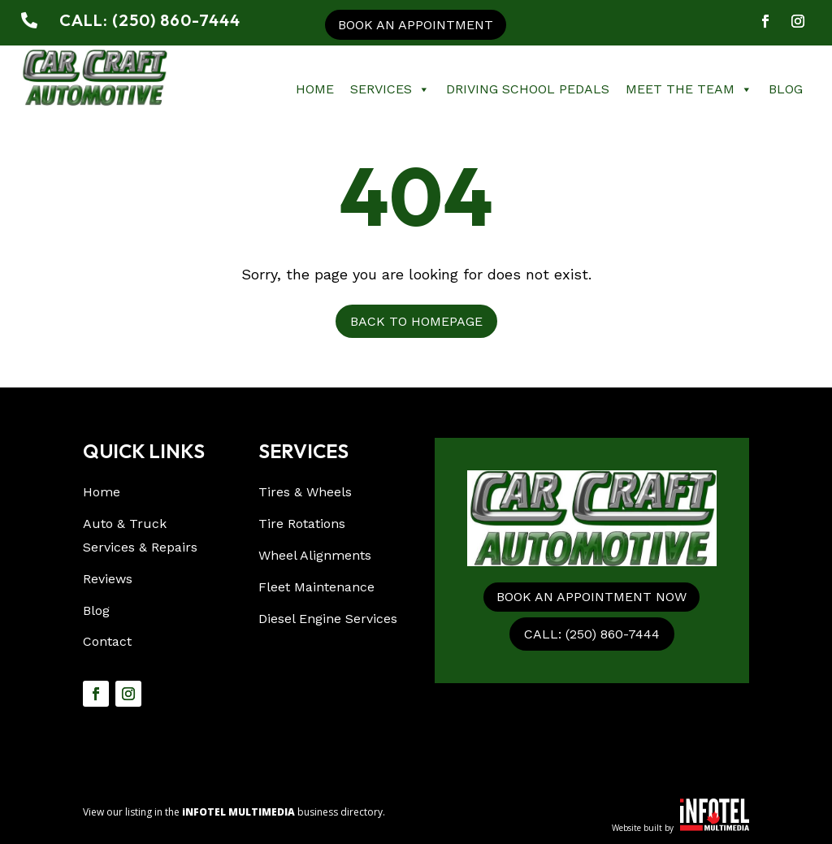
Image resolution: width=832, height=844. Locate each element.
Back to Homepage (416, 321)
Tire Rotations (301, 523)
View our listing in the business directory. (234, 812)
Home (315, 89)
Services (390, 89)
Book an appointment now (591, 596)
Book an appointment (415, 24)
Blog (786, 89)
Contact (107, 641)
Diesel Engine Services (327, 618)
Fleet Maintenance (316, 587)
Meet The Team (689, 89)
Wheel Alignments (314, 555)
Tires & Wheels (305, 492)
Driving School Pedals (527, 89)
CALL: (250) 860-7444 (592, 634)
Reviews (107, 578)
